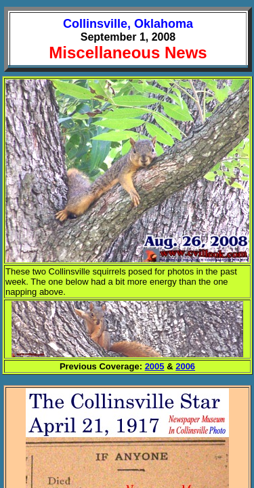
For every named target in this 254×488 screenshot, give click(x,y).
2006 (185, 366)
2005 (155, 366)
